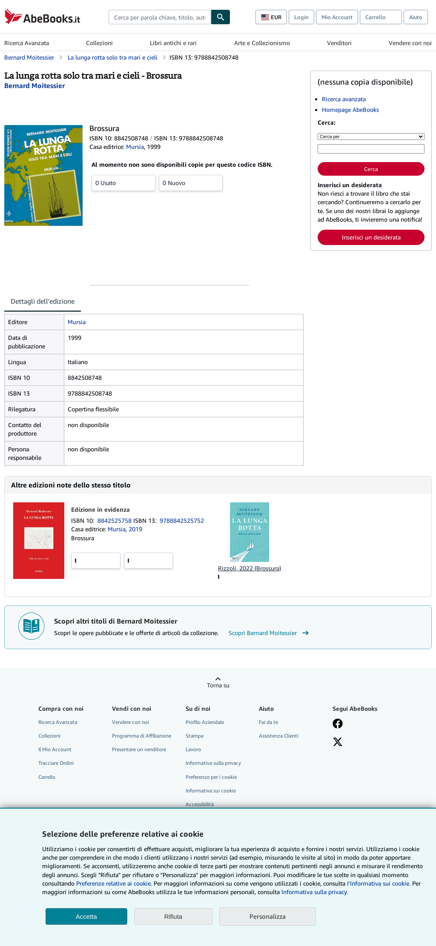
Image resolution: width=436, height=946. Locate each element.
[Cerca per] (371, 136)
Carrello (46, 777)
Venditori (339, 42)
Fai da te (268, 722)
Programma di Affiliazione (141, 735)
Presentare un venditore (139, 749)
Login (301, 17)
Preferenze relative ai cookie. (114, 883)
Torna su (218, 685)
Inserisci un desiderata (371, 237)
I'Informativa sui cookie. (378, 883)
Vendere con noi (410, 42)
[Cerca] (220, 17)
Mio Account (337, 17)
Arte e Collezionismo (262, 42)
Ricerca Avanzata (26, 42)
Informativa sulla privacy (213, 763)
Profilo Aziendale (205, 722)
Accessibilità (200, 804)
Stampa (195, 735)
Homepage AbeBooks (350, 109)
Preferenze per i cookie (211, 777)
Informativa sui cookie (211, 790)
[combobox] (160, 17)
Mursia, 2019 (125, 529)
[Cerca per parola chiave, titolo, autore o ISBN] (371, 149)
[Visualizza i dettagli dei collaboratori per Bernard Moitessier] (34, 85)
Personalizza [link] (268, 916)
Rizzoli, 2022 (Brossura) (249, 568)
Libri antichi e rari (173, 42)
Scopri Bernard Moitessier (270, 633)
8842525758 (115, 520)
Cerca (371, 168)
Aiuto (415, 17)
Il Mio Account (55, 749)
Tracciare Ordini (56, 763)
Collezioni (99, 42)
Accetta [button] (86, 916)
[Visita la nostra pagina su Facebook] (338, 724)
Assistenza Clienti (278, 735)
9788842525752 (182, 520)
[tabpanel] (154, 390)
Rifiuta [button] (173, 916)
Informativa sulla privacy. (314, 891)
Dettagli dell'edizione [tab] (43, 301)
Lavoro (193, 749)
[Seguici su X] (338, 743)
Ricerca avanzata (344, 99)
